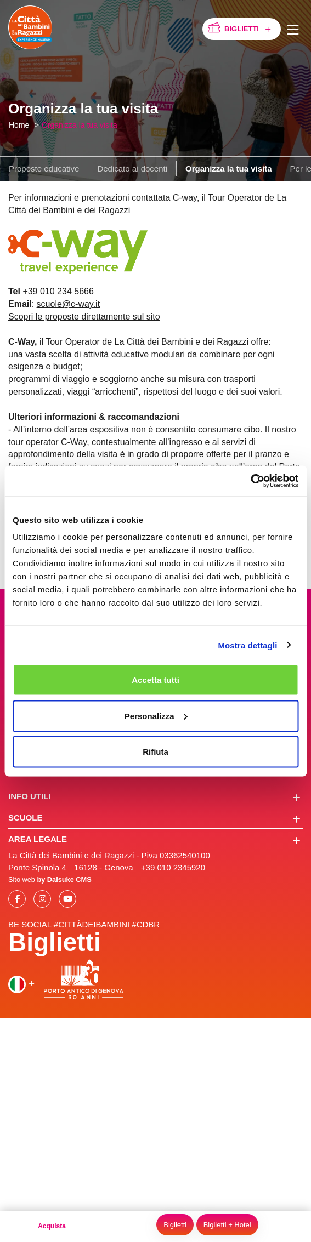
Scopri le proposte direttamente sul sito (84, 316)
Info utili (154, 796)
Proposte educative (44, 168)
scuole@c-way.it (68, 304)
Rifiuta (155, 751)
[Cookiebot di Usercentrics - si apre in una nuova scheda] (250, 481)
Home (19, 125)
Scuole (154, 818)
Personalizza (156, 715)
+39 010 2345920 (173, 867)
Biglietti (249, 29)
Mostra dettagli (247, 645)
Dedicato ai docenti (132, 168)
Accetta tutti (155, 680)
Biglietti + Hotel (227, 1225)
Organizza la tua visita (79, 125)
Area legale (154, 839)
